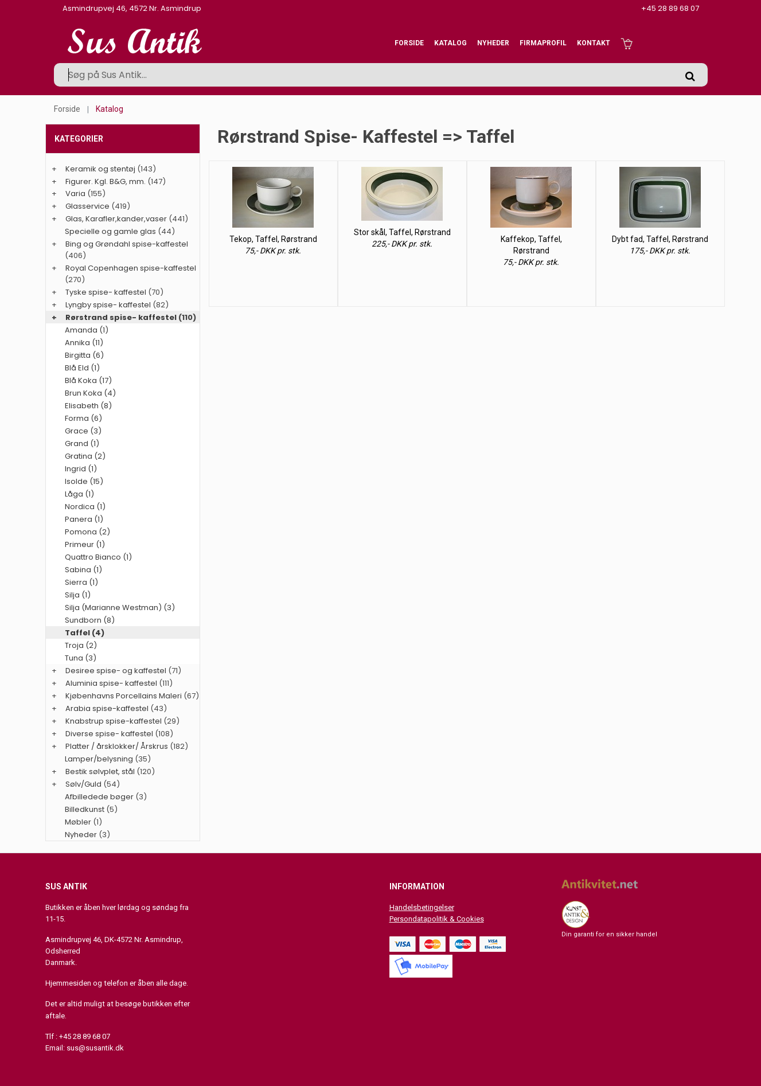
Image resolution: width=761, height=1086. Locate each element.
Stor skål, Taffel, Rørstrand (402, 232)
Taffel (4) (84, 632)
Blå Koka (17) (88, 380)
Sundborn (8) (90, 620)
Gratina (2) (85, 456)
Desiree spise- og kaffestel (115, 670)
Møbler (78, 822)
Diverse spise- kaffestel (109, 733)
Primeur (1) (85, 544)
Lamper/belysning (100, 758)
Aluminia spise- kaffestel (111, 683)
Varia (75, 193)
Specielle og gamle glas (110, 231)
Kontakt (593, 43)
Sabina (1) (83, 569)
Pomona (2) (87, 531)
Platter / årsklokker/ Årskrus (116, 746)
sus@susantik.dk (95, 1048)
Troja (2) (81, 645)
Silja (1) (78, 594)
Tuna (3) (80, 658)
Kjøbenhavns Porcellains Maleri (123, 695)
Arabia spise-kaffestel (107, 708)
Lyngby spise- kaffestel (108, 304)
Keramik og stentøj (100, 168)
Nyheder (493, 43)
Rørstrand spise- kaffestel (121, 317)
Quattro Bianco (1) (98, 557)
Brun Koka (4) (90, 393)
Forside (409, 43)
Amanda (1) (86, 330)
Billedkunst (84, 809)
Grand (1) (82, 443)
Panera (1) (84, 519)
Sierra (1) (81, 582)
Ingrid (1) (81, 468)
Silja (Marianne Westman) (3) (120, 607)
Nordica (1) (85, 506)
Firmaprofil (543, 43)
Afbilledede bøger (99, 796)
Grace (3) (83, 430)
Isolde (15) (84, 481)
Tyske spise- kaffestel (105, 292)
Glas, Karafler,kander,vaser (116, 218)
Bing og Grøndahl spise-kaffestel (126, 244)
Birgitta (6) (84, 355)
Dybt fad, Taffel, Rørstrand (660, 239)
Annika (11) (84, 342)
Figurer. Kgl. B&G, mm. (105, 181)
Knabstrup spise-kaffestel (113, 721)
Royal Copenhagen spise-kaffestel (130, 268)
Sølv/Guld (83, 784)
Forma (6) (83, 418)
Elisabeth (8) (88, 405)
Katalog (450, 43)
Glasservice (87, 206)
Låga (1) (79, 494)
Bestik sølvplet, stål (100, 771)
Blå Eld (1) (82, 367)
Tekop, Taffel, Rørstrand (273, 239)
